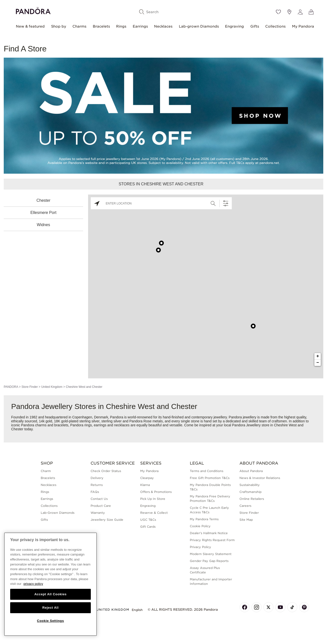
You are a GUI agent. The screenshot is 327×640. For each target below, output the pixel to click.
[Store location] (289, 11)
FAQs (95, 492)
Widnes (43, 225)
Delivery (97, 478)
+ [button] (317, 356)
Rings (121, 26)
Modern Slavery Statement (210, 554)
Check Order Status (106, 471)
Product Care (101, 506)
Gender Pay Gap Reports (209, 561)
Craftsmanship (250, 492)
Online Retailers (251, 499)
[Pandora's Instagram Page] (257, 607)
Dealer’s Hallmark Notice (209, 533)
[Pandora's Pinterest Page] (304, 607)
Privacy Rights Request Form (212, 540)
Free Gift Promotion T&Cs (209, 478)
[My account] (300, 11)
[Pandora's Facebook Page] (245, 607)
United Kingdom (51, 387)
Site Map (246, 519)
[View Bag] (311, 11)
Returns (97, 485)
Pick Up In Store (152, 499)
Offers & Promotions (156, 492)
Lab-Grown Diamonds (57, 513)
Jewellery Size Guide (107, 519)
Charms (79, 26)
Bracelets (101, 26)
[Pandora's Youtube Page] (280, 607)
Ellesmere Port (44, 212)
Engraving (234, 26)
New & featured (30, 26)
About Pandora (251, 471)
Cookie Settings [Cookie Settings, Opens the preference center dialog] (50, 621)
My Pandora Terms (204, 519)
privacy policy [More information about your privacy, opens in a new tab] (33, 584)
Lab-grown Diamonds (199, 26)
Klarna (145, 485)
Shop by (58, 26)
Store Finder (29, 387)
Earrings (140, 26)
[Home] (33, 10)
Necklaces (163, 26)
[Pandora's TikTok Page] (292, 607)
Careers (245, 506)
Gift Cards (148, 526)
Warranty (98, 513)
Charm (46, 471)
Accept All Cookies (50, 594)
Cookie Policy (200, 526)
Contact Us (99, 499)
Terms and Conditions (206, 471)
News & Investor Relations (259, 478)
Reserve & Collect (154, 513)
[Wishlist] (278, 11)
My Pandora (303, 26)
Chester (43, 200)
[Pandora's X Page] (268, 607)
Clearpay (147, 478)
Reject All (50, 607)
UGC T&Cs (148, 519)
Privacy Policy (200, 547)
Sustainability (249, 485)
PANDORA (11, 387)
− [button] (317, 363)
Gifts (254, 26)
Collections (275, 26)
